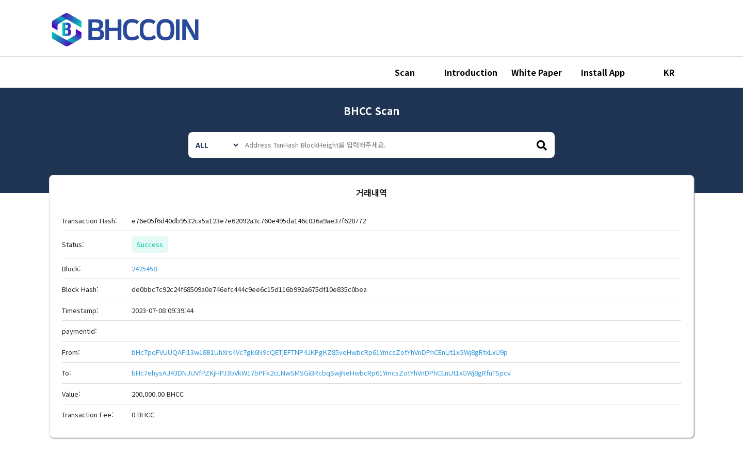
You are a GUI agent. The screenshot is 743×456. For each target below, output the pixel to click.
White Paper (536, 72)
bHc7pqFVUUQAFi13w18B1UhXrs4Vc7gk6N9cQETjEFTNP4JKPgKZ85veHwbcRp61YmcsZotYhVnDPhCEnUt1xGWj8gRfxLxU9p (320, 352)
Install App (603, 72)
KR (669, 72)
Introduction (470, 72)
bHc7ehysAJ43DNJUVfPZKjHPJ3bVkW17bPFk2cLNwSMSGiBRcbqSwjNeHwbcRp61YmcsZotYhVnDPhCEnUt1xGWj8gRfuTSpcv (321, 373)
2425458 (144, 268)
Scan (405, 72)
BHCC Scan (371, 110)
